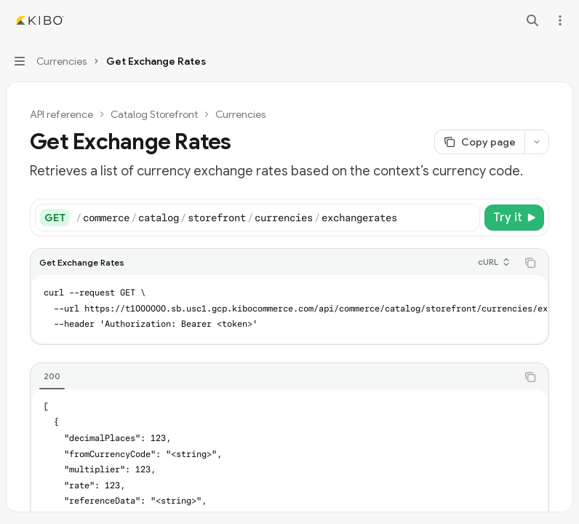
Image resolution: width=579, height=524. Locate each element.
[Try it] (514, 218)
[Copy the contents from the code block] (530, 262)
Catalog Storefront (154, 114)
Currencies (240, 114)
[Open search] (532, 20)
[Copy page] (479, 142)
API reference (61, 114)
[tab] (52, 376)
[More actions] (560, 20)
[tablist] (273, 377)
